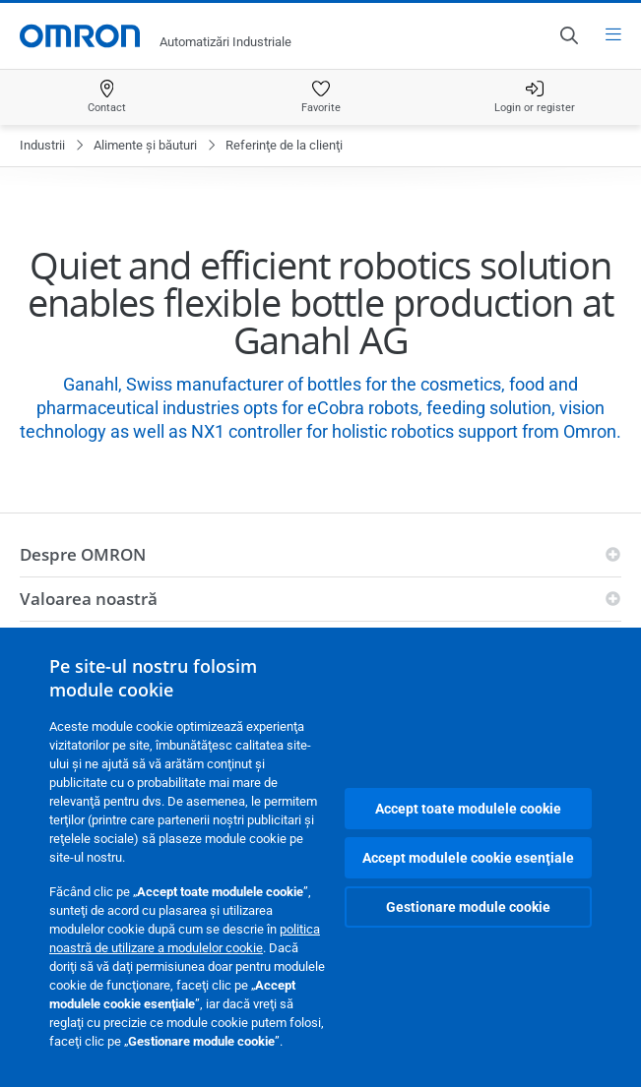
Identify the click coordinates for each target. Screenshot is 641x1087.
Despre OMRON (83, 554)
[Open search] (568, 35)
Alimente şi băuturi (145, 145)
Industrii (42, 145)
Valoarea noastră (89, 598)
